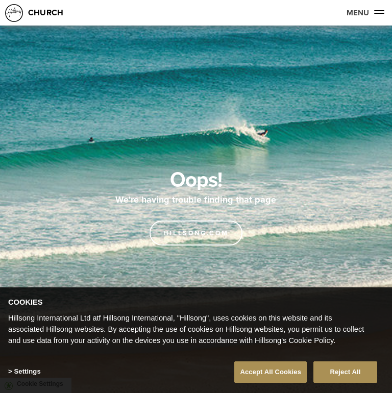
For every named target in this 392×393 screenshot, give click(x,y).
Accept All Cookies (270, 372)
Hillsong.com (196, 233)
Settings (27, 371)
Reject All (345, 372)
